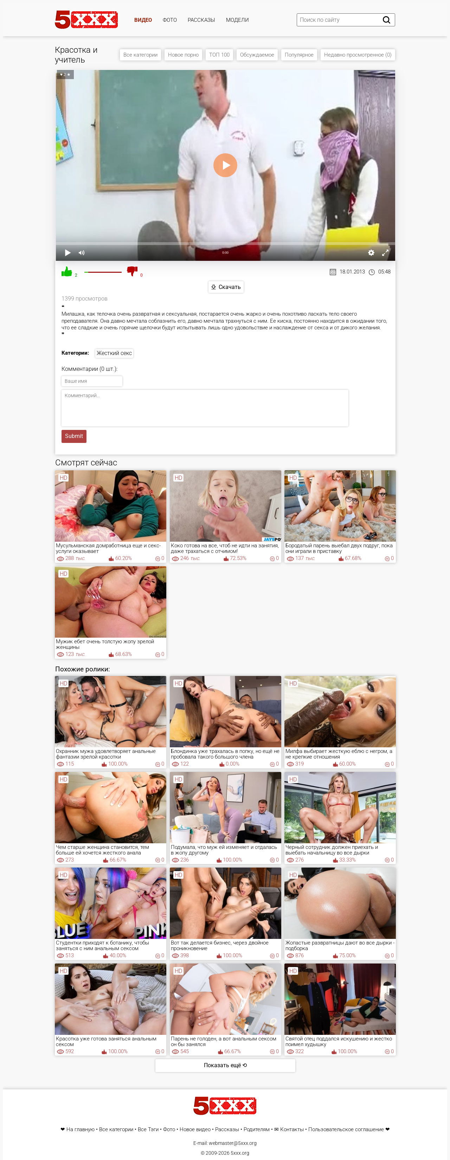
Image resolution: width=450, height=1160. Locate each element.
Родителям (257, 1130)
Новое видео (195, 1130)
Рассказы (201, 20)
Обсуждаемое (257, 55)
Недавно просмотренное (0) (358, 55)
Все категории (140, 55)
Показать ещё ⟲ (225, 1065)
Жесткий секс (114, 353)
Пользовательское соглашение (346, 1130)
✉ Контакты (289, 1130)
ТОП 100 (219, 55)
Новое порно (183, 55)
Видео (143, 20)
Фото (170, 20)
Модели (237, 20)
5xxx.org (240, 1153)
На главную (80, 1130)
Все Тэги (148, 1130)
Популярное (299, 55)
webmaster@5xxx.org (233, 1143)
